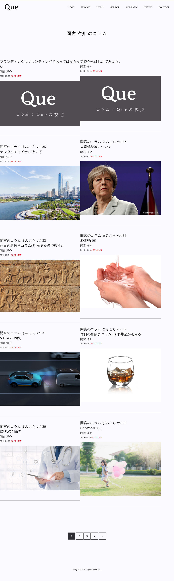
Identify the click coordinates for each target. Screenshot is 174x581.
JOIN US (148, 7)
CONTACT (164, 7)
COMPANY (131, 7)
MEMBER (115, 7)
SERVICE (85, 7)
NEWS (71, 7)
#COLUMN (16, 76)
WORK (100, 7)
